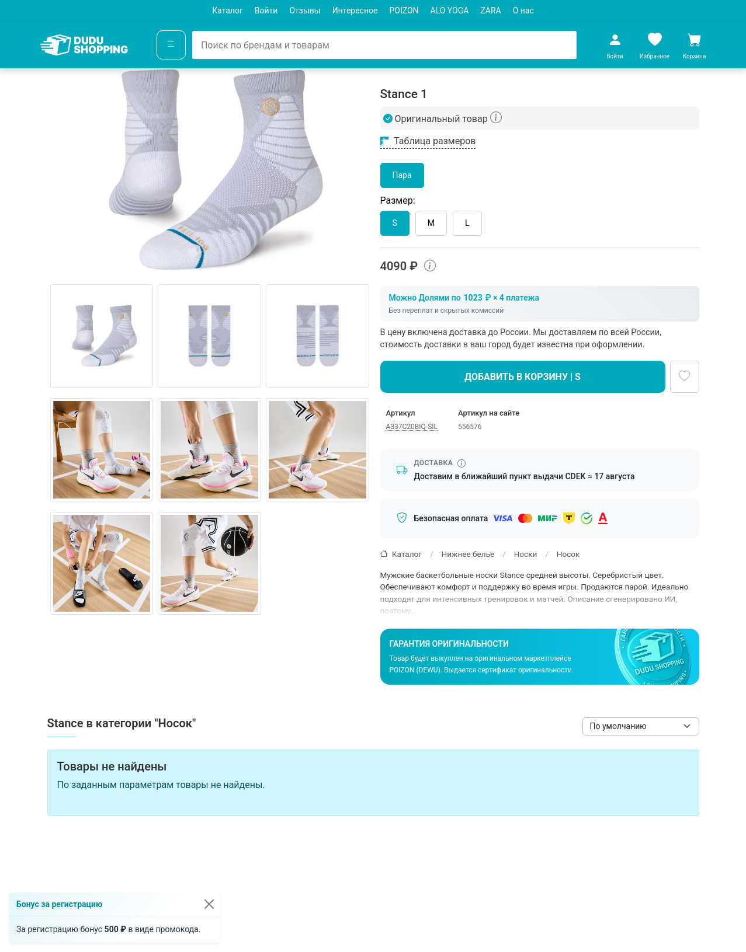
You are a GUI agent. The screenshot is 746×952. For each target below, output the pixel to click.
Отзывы (304, 10)
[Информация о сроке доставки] (461, 463)
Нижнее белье (467, 554)
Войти (266, 10)
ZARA (490, 10)
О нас (523, 10)
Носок (568, 554)
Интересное (355, 10)
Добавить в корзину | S (522, 376)
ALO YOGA (450, 10)
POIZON (403, 10)
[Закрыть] (209, 904)
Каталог (227, 10)
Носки (525, 554)
